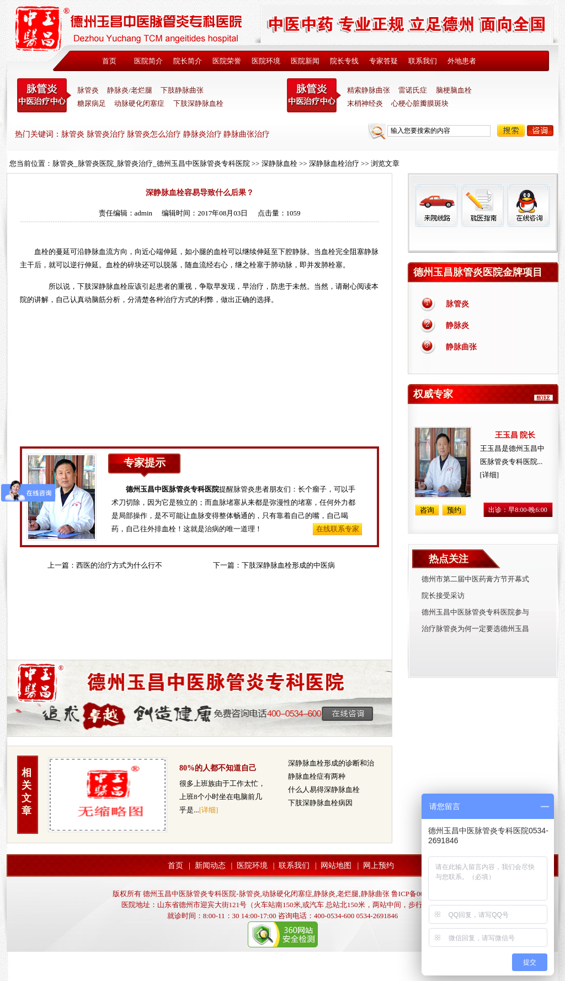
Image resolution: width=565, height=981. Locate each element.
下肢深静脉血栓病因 (320, 803)
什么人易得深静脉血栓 (324, 789)
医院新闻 (305, 61)
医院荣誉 (226, 61)
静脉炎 (457, 325)
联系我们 (422, 61)
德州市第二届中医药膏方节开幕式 (475, 579)
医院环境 (266, 61)
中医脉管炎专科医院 (44, 95)
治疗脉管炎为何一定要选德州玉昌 (475, 628)
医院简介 (148, 61)
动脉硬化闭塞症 (139, 103)
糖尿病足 (91, 103)
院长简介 (187, 61)
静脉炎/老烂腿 (129, 90)
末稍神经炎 (314, 95)
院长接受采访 (443, 595)
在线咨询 (528, 205)
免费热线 (483, 240)
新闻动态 (210, 865)
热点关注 (448, 558)
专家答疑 (383, 61)
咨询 (540, 131)
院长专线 (344, 61)
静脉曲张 (461, 347)
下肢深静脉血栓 (198, 103)
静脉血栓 (113, 286)
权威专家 (433, 394)
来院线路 (436, 205)
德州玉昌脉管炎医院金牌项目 (477, 272)
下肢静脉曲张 (182, 90)
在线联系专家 (337, 529)
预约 (454, 510)
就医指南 (482, 205)
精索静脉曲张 (368, 90)
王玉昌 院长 (515, 435)
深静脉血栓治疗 (334, 163)
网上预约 (378, 865)
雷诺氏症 (412, 90)
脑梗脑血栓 (454, 90)
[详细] (208, 810)
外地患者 (461, 61)
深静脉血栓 (279, 163)
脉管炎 (88, 90)
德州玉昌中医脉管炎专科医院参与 (475, 612)
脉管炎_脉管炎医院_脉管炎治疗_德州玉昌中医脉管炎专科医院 (151, 163)
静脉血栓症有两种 (316, 776)
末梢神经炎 (365, 103)
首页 (109, 61)
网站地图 (336, 865)
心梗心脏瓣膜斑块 (420, 103)
